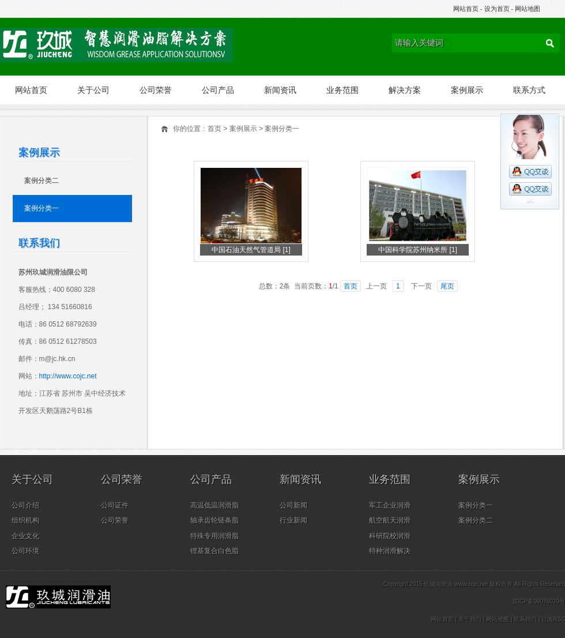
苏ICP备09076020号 (539, 601)
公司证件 (115, 505)
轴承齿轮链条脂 (214, 520)
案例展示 (467, 90)
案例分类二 (41, 181)
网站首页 (466, 8)
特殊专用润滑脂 (214, 536)
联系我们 (525, 619)
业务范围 (342, 90)
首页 (214, 129)
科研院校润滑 (389, 536)
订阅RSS (553, 619)
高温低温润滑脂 (214, 505)
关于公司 (93, 90)
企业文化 (25, 536)
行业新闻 (293, 520)
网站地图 (527, 8)
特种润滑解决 (389, 551)
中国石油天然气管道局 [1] (251, 250)
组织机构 (25, 520)
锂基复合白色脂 (214, 551)
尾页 (447, 286)
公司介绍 (25, 505)
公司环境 (25, 551)
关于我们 (469, 619)
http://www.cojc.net (68, 376)
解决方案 (405, 90)
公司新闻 (293, 505)
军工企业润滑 (389, 505)
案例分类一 (282, 129)
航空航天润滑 (389, 520)
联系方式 (529, 90)
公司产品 (218, 90)
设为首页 (497, 8)
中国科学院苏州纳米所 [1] (417, 250)
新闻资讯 (280, 90)
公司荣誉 (156, 90)
